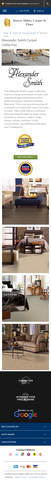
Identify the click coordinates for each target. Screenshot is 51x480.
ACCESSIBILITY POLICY (37, 477)
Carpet (15, 33)
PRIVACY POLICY (21, 477)
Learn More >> (34, 4)
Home (6, 33)
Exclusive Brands (29, 33)
